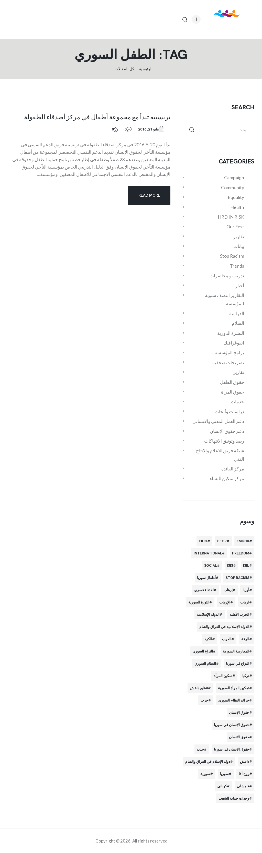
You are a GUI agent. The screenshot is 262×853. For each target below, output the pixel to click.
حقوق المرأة (232, 392)
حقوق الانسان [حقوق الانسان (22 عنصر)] (239, 737)
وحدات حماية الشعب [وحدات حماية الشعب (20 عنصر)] (234, 798)
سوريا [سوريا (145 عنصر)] (224, 774)
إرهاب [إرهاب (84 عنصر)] (228, 590)
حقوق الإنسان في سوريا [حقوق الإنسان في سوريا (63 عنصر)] (231, 724)
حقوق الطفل (232, 382)
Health (237, 207)
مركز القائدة (232, 468)
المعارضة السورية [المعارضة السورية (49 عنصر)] (236, 651)
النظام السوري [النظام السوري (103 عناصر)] (205, 663)
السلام (238, 323)
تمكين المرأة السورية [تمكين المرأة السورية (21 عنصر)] (233, 688)
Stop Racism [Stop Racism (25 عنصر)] (237, 577)
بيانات (238, 246)
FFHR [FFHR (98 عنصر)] (222, 541)
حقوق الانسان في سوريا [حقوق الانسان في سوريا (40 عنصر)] (231, 749)
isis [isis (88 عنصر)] (230, 565)
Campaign (234, 177)
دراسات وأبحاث (229, 411)
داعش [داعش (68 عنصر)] (244, 761)
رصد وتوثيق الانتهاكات (224, 441)
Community (232, 187)
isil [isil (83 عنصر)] (246, 565)
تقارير (238, 236)
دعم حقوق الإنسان (227, 431)
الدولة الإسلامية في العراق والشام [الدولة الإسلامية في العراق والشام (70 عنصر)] (224, 626)
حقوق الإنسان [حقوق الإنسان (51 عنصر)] (239, 712)
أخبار (239, 285)
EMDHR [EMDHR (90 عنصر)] (243, 541)
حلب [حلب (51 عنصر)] (200, 749)
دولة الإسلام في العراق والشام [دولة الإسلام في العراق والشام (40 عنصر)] (207, 761)
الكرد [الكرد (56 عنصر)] (208, 639)
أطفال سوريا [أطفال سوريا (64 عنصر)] (206, 577)
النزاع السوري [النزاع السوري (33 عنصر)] (202, 651)
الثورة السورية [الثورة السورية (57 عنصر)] (198, 602)
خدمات (237, 401)
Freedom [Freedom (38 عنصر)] (240, 553)
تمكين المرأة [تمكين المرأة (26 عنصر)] (223, 675)
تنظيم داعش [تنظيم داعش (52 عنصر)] (199, 688)
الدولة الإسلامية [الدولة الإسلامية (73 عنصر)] (208, 614)
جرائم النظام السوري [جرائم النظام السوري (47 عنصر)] (233, 700)
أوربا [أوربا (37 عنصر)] (246, 590)
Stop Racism (232, 256)
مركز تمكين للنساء (227, 478)
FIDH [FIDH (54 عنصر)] (203, 541)
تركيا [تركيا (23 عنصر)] (245, 675)
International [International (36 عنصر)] (208, 553)
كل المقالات (124, 69)
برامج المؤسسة (229, 352)
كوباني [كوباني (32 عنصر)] (222, 786)
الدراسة (236, 313)
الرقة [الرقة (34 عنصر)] (245, 639)
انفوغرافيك (233, 343)
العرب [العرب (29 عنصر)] (226, 639)
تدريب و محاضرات (227, 275)
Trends (237, 266)
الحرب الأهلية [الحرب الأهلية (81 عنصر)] (239, 614)
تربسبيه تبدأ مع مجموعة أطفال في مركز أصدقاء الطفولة (97, 117)
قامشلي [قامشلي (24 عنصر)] (243, 786)
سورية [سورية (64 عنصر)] (205, 774)
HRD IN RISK (231, 217)
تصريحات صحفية (228, 362)
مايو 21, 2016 (148, 129)
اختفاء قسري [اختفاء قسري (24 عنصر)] (204, 590)
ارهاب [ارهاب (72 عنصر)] (244, 602)
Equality (236, 197)
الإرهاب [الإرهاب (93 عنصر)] (224, 602)
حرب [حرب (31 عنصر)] (204, 700)
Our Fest (235, 226)
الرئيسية (145, 69)
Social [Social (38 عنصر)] (210, 565)
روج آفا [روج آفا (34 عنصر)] (244, 774)
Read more (149, 195)
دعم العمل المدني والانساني (218, 421)
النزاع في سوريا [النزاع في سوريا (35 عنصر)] (237, 663)
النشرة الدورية (230, 333)
